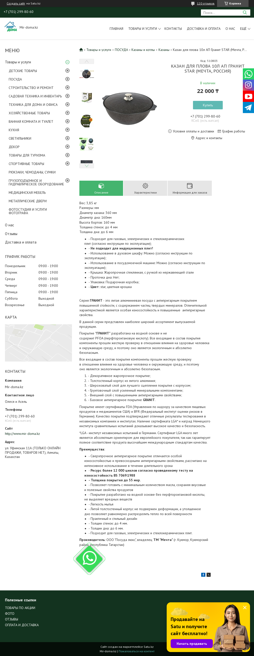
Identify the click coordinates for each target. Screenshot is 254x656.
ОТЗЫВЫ (11, 619)
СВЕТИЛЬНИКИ (20, 138)
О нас (230, 28)
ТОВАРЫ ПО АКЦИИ (20, 608)
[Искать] (244, 12)
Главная (116, 28)
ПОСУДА (15, 79)
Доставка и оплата (204, 28)
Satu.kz (149, 647)
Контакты (173, 28)
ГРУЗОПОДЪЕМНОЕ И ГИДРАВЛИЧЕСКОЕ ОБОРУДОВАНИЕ (36, 182)
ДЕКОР (14, 147)
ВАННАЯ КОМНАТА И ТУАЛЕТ (31, 121)
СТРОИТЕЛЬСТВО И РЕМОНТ (31, 87)
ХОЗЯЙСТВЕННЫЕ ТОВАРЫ (29, 113)
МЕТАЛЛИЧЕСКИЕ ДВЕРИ (28, 201)
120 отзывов (206, 3)
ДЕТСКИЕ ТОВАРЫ (23, 71)
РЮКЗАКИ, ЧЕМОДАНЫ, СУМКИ (32, 172)
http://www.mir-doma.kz (22, 433)
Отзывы (11, 233)
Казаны (164, 49)
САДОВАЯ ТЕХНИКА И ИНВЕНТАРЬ (35, 96)
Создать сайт (16, 3)
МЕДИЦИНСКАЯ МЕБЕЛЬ (27, 192)
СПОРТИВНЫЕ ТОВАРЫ (26, 164)
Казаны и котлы (143, 49)
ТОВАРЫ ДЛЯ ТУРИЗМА (27, 155)
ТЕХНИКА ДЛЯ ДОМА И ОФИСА (33, 104)
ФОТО (9, 613)
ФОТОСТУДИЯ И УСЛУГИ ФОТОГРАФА (28, 211)
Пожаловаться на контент (137, 651)
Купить (208, 105)
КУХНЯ (14, 130)
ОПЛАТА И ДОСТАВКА (22, 625)
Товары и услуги (142, 28)
